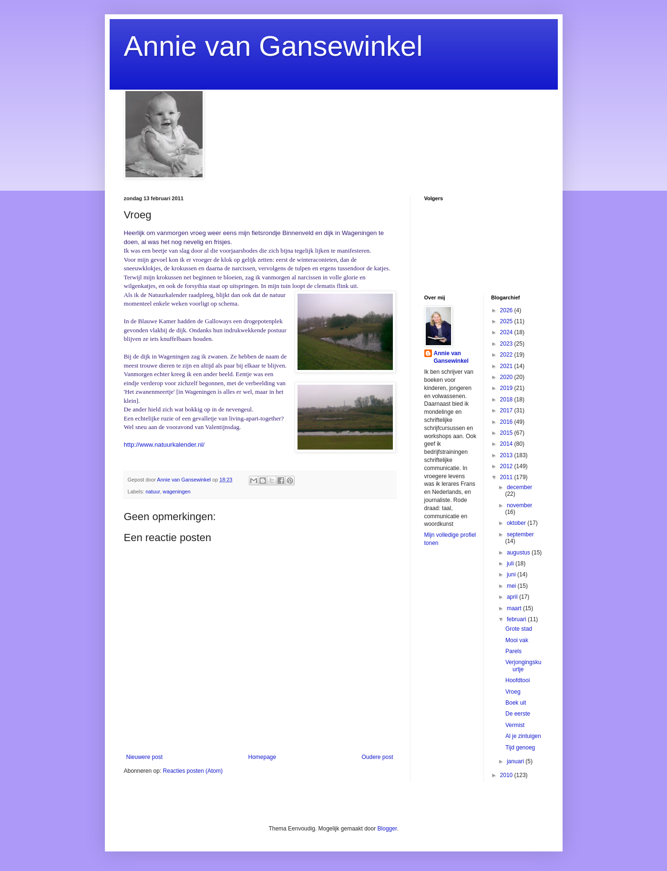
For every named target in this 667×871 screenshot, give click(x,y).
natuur (152, 491)
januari (516, 761)
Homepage (262, 757)
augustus (519, 552)
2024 (507, 332)
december (519, 487)
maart (515, 608)
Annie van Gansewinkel (273, 46)
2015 (507, 433)
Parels (513, 651)
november (519, 505)
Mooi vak (516, 640)
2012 (507, 466)
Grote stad (518, 628)
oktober (517, 523)
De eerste (517, 713)
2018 (507, 399)
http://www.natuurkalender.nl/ (164, 444)
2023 (507, 343)
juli (511, 563)
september (520, 534)
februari (517, 619)
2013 (507, 455)
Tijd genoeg (520, 747)
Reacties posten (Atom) (193, 771)
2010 (507, 775)
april (513, 597)
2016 (507, 422)
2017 (507, 410)
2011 (507, 477)
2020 (507, 377)
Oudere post (377, 757)
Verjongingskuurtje (523, 665)
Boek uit (515, 702)
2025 (507, 321)
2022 (507, 354)
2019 (507, 388)
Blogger (387, 828)
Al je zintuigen (523, 736)
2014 (507, 444)
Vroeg (513, 691)
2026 (507, 310)
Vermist (514, 725)
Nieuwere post (144, 757)
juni (512, 574)
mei (512, 586)
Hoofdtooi (517, 680)
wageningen (176, 491)
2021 (507, 366)
